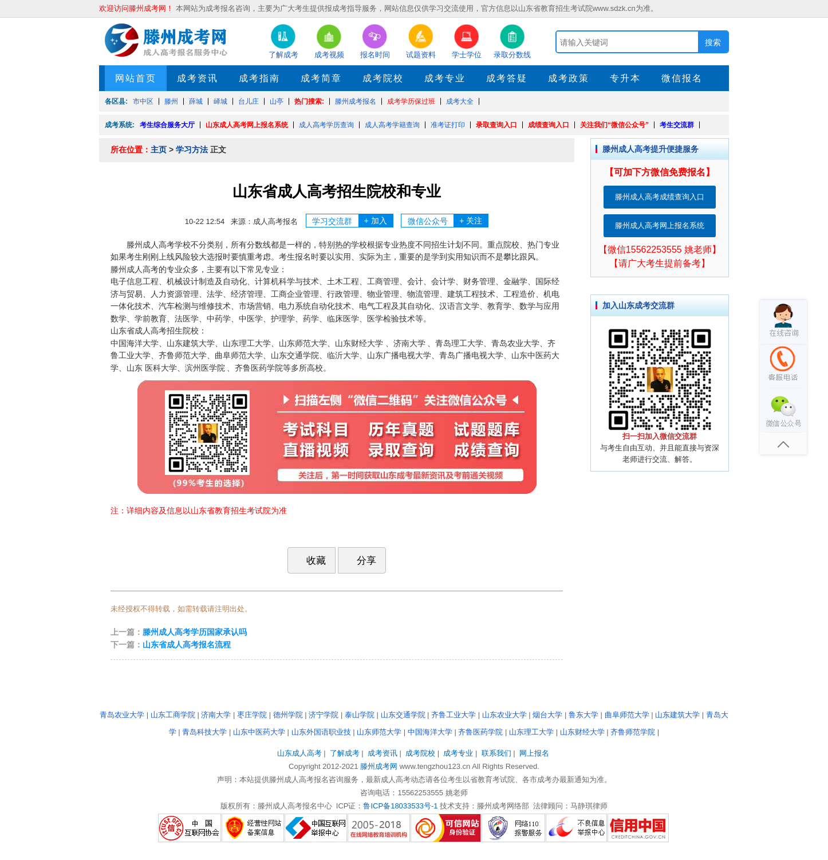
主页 (159, 149)
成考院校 (383, 78)
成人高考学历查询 (326, 125)
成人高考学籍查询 (392, 125)
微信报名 (682, 78)
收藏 (310, 560)
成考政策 (568, 78)
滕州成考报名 (355, 101)
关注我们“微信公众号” (614, 125)
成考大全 (460, 101)
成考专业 (445, 78)
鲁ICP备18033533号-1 (400, 806)
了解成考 (345, 753)
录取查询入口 (496, 125)
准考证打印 (448, 125)
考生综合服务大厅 (167, 125)
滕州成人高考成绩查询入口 (659, 197)
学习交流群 (352, 220)
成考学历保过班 (411, 101)
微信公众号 (448, 220)
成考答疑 (506, 78)
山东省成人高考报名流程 (187, 644)
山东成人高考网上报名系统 (247, 125)
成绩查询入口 (548, 125)
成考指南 (259, 78)
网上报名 (534, 753)
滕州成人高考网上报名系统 (659, 225)
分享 (360, 560)
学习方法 (192, 149)
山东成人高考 (299, 753)
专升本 (625, 78)
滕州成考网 (378, 766)
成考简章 (321, 78)
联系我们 (496, 753)
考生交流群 (677, 125)
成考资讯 (197, 78)
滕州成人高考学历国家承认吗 (195, 632)
